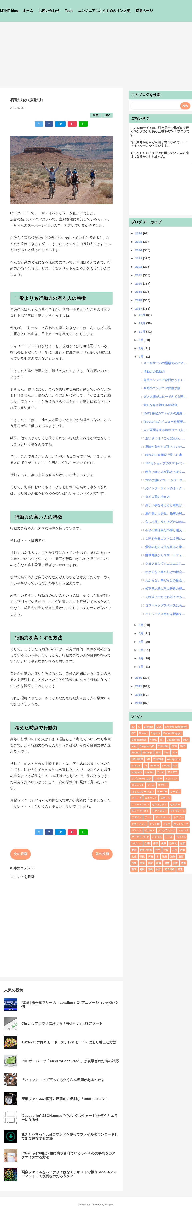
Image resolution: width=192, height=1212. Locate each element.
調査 (134, 869)
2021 (139, 275)
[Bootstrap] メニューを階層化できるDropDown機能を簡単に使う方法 (165, 421)
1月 (142, 666)
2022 (139, 266)
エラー (158, 778)
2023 (139, 258)
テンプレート (177, 811)
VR (148, 759)
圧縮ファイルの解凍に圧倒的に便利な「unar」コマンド (65, 1099)
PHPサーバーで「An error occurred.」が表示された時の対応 (70, 1061)
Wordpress (173, 759)
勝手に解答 (146, 850)
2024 (139, 250)
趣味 (142, 869)
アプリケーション (141, 778)
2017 (139, 308)
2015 (139, 686)
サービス (175, 791)
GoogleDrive (139, 739)
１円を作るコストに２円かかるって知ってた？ (166, 538)
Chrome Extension (176, 726)
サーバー (162, 791)
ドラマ (166, 824)
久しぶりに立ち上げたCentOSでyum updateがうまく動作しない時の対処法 (166, 521)
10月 (142, 331)
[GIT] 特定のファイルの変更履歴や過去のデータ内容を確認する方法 (165, 413)
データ (148, 817)
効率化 (173, 843)
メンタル (157, 837)
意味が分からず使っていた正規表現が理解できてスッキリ (166, 446)
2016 (139, 677)
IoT (162, 739)
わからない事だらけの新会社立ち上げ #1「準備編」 (166, 580)
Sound (135, 752)
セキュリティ (159, 804)
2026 (139, 233)
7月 (142, 356)
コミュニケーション (143, 791)
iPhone (154, 765)
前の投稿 (102, 854)
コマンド (163, 785)
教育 (182, 850)
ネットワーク (181, 824)
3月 (142, 650)
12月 (142, 315)
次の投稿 (20, 854)
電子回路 (169, 869)
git (145, 765)
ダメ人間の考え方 (157, 496)
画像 (142, 863)
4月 (142, 641)
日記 (107, 115)
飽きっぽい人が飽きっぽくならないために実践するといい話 (166, 471)
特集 (134, 863)
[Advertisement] (96, 52)
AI (139, 726)
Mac (134, 746)
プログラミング (166, 830)
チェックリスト (140, 811)
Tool (166, 752)
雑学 (158, 869)
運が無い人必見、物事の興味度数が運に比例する (166, 513)
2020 (139, 283)
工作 (174, 850)
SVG (182, 746)
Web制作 (158, 759)
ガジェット (138, 785)
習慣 (166, 863)
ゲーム (151, 785)
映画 (150, 856)
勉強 (182, 843)
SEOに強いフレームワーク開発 (166, 480)
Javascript (173, 739)
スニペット (151, 798)
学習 (95, 115)
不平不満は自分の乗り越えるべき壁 (166, 530)
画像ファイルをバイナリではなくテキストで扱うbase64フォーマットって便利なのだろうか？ (69, 1174)
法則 (164, 856)
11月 (142, 323)
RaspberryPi (147, 746)
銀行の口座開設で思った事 (163, 455)
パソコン (136, 830)
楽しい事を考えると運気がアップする (166, 505)
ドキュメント (139, 824)
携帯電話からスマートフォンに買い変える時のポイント (166, 555)
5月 (142, 633)
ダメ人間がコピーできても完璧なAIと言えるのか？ (165, 396)
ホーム (28, 11)
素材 (150, 863)
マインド (183, 830)
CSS (159, 726)
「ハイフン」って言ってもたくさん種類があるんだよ (63, 1080)
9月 (142, 340)
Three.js (147, 752)
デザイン (136, 817)
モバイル (181, 837)
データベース (162, 817)
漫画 (180, 856)
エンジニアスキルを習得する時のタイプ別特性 (166, 614)
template (137, 772)
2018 (139, 300)
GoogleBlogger (172, 733)
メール (169, 837)
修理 (155, 843)
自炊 (175, 863)
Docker (143, 733)
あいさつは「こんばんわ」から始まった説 (166, 438)
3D (133, 726)
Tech (69, 11)
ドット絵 (154, 824)
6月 (142, 625)
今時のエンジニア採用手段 (161, 388)
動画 (134, 850)
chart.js (136, 765)
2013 (139, 703)
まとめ (160, 772)
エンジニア (171, 778)
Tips (158, 752)
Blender (148, 726)
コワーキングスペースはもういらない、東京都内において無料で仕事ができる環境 (166, 605)
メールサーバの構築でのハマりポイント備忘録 (165, 363)
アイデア (172, 772)
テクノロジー (159, 811)
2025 (139, 241)
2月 (142, 658)
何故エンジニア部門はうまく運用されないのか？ (165, 380)
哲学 (157, 850)
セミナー (175, 804)
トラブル (178, 817)
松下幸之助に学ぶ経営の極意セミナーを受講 (166, 588)
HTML (153, 739)
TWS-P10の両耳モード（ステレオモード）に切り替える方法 (68, 1042)
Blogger (109, 1204)
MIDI (185, 739)
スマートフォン (140, 804)
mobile (166, 765)
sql (175, 765)
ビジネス (149, 830)
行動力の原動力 (154, 371)
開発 (150, 869)
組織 (158, 863)
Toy (175, 752)
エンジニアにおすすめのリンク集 (104, 11)
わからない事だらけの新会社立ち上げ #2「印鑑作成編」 (166, 572)
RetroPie (163, 746)
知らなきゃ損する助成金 (160, 405)
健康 (163, 843)
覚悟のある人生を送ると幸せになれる (166, 547)
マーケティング (140, 837)
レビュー (136, 843)
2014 (139, 694)
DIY (134, 733)
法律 (172, 856)
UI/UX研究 (137, 759)
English (155, 733)
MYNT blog (9, 11)
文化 (134, 856)
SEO (174, 746)
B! (60, 124)
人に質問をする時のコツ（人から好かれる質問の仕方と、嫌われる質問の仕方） (165, 430)
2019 (139, 291)
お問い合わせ (49, 11)
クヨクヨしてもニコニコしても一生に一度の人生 (166, 563)
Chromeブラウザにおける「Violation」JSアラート (61, 1023)
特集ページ (144, 11)
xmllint (149, 772)
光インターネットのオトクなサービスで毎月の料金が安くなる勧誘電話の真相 (166, 488)
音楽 (180, 869)
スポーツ (165, 798)
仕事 (147, 843)
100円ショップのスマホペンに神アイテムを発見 (166, 463)
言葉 (183, 863)
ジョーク (136, 798)
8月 (142, 348)
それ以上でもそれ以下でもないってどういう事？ (166, 597)
